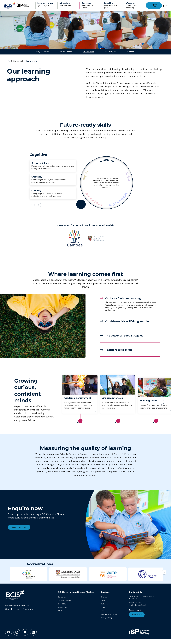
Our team (131, 52)
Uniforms (104, 604)
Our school (18, 61)
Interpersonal (93, 199)
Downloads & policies (109, 614)
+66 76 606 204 (134, 602)
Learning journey (64, 600)
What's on (61, 611)
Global (127, 176)
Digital (85, 175)
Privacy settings (107, 618)
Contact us (134, 610)
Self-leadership (118, 199)
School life (62, 604)
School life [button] (108, 3)
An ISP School (66, 52)
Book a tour (137, 614)
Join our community (19, 538)
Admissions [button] (65, 3)
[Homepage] (10, 61)
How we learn (88, 52)
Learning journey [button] (45, 3)
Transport (104, 600)
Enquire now (153, 5)
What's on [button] (130, 3)
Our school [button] (86, 3)
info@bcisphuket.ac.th (137, 605)
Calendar (104, 597)
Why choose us (42, 52)
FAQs (102, 611)
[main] (85, 325)
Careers (104, 607)
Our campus (110, 52)
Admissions (62, 607)
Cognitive (107, 160)
